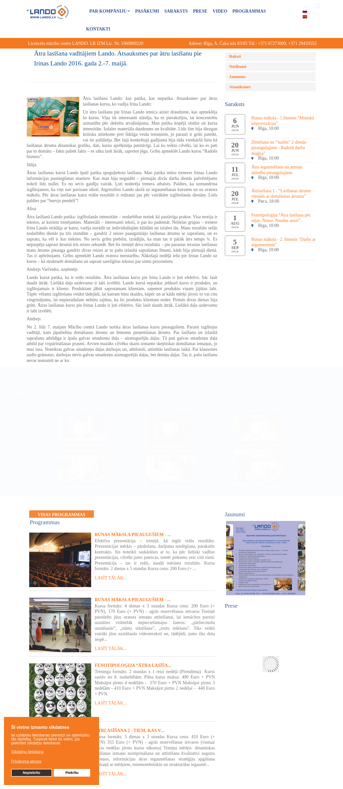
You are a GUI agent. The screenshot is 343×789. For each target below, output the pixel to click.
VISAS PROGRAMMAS (61, 512)
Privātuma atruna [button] (26, 762)
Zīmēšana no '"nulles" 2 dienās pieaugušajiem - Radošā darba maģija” (278, 148)
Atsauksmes (240, 86)
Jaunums (237, 76)
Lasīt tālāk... (111, 575)
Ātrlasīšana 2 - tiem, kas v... (129, 727)
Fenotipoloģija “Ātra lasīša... (133, 662)
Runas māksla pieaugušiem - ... (133, 531)
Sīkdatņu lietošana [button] (27, 752)
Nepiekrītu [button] (31, 773)
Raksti (235, 56)
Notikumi (237, 66)
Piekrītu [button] (72, 773)
